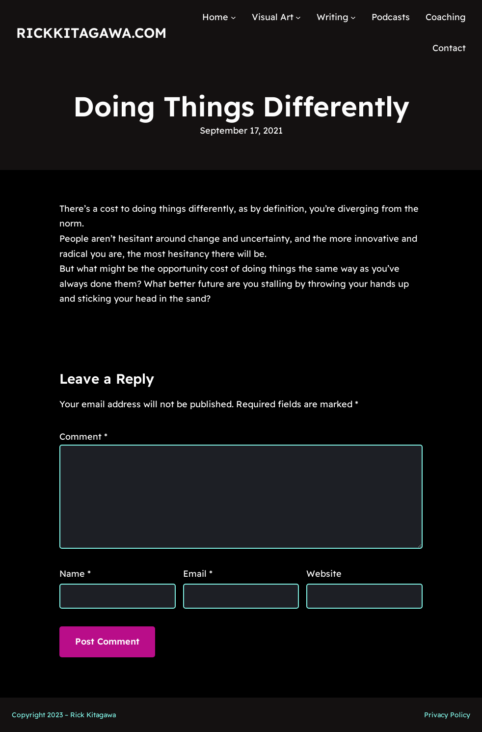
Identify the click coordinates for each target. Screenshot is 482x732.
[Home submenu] (233, 17)
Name (75, 573)
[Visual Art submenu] (298, 17)
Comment (83, 436)
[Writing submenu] (353, 17)
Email (198, 573)
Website (324, 573)
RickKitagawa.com (91, 32)
